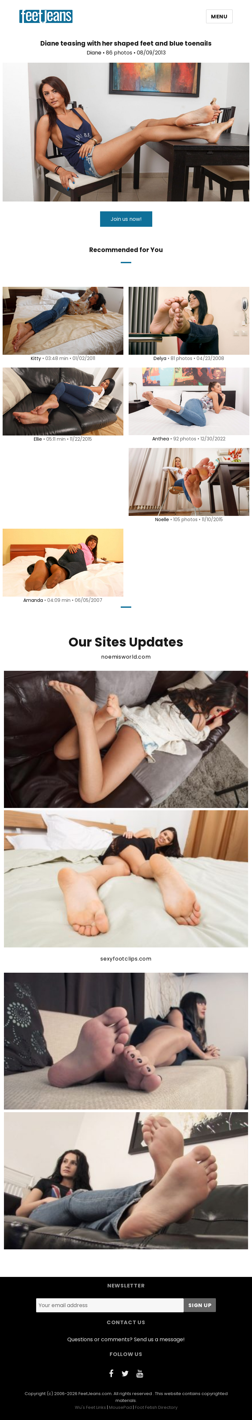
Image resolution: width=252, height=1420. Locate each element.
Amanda (32, 600)
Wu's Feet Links (90, 1407)
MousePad (120, 1407)
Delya (159, 358)
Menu (219, 16)
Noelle (161, 519)
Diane (94, 52)
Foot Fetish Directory (156, 1407)
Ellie (37, 439)
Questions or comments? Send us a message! (126, 1339)
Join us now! (126, 219)
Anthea (159, 438)
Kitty (35, 358)
